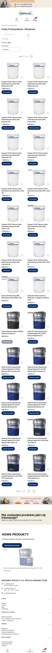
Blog (2, 607)
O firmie (3, 605)
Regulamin (4, 628)
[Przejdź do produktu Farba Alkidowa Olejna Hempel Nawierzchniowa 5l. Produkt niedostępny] (13, 320)
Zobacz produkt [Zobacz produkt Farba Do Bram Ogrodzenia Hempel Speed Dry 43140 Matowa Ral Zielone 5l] (8, 448)
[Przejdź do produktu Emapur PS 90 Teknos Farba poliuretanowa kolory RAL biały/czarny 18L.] (13, 70)
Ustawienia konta (6, 644)
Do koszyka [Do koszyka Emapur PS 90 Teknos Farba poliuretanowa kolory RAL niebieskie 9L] (32, 163)
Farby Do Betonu (9, 34)
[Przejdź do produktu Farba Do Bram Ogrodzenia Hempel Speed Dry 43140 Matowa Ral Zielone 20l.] (39, 391)
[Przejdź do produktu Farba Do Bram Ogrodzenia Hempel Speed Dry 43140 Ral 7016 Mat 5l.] (39, 427)
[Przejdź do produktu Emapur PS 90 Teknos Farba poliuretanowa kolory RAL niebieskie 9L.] (39, 142)
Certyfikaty (4, 609)
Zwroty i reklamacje (7, 620)
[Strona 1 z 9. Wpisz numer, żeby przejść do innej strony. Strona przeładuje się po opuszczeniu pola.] (24, 56)
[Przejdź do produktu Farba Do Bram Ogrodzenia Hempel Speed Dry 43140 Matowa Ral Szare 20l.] (13, 391)
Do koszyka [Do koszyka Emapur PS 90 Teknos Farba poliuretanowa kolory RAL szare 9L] (32, 199)
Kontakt (3, 603)
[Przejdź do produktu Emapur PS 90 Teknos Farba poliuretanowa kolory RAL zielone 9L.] (39, 213)
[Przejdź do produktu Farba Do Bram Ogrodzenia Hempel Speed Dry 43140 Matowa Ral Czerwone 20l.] (13, 356)
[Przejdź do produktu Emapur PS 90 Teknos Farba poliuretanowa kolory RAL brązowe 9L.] (39, 106)
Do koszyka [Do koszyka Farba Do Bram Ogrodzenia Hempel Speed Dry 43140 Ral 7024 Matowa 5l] (32, 484)
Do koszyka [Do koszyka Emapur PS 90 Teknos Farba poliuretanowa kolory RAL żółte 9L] (32, 270)
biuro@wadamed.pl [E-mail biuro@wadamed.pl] (10, 593)
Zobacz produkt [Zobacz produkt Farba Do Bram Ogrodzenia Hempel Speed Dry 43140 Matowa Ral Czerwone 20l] (8, 377)
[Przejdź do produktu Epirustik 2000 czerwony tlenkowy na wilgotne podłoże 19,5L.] (39, 284)
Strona (20, 56)
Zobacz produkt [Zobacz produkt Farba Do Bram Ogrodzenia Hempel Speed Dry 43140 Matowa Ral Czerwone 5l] (34, 377)
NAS (10, 520)
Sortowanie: (5, 46)
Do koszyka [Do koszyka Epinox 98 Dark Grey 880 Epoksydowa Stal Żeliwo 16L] (6, 306)
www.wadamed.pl (9, 25)
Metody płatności (6, 617)
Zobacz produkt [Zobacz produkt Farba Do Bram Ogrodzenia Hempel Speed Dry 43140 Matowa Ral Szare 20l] (8, 413)
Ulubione (4, 645)
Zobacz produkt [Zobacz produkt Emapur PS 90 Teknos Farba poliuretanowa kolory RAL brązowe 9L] (34, 128)
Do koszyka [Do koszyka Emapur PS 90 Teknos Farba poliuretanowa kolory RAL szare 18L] (6, 199)
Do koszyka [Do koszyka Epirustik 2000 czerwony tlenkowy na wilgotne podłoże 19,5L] (32, 306)
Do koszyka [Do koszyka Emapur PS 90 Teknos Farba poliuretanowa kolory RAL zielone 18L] (6, 235)
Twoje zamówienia (7, 642)
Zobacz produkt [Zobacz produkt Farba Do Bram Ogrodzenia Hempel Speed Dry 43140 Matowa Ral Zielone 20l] (34, 413)
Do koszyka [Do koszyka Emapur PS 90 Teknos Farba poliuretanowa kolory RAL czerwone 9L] (6, 270)
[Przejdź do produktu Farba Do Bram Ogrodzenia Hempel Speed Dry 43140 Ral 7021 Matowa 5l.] (13, 463)
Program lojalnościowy (8, 632)
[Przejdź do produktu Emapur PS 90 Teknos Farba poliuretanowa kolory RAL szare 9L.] (39, 177)
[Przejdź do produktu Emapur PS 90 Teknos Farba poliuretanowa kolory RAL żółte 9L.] (39, 249)
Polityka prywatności (7, 630)
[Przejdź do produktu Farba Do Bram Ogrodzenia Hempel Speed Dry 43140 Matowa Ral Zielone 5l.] (13, 427)
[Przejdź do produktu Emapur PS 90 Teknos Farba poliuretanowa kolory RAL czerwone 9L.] (13, 249)
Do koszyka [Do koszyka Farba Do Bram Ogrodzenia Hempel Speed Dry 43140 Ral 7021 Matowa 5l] (6, 484)
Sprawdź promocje (12, 545)
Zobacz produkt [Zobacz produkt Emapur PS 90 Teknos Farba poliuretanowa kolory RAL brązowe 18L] (8, 128)
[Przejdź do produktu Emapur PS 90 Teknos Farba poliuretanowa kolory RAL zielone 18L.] (13, 213)
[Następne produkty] (29, 491)
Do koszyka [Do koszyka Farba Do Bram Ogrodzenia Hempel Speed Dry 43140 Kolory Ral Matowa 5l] (32, 342)
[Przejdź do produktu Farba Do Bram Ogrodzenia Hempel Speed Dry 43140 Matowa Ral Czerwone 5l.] (39, 356)
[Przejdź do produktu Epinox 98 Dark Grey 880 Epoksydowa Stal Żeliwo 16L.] (13, 284)
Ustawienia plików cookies (9, 634)
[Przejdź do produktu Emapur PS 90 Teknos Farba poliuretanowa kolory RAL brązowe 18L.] (13, 106)
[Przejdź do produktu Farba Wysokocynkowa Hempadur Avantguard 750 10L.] (26, 557)
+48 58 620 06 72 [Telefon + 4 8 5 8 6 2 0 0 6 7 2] (9, 588)
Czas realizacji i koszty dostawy (11, 618)
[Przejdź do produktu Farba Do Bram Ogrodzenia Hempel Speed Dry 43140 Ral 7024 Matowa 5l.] (39, 463)
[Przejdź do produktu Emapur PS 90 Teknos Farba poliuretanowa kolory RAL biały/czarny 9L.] (39, 70)
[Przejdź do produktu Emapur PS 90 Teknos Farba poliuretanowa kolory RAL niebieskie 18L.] (13, 142)
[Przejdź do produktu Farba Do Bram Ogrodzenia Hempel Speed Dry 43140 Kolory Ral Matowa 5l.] (39, 320)
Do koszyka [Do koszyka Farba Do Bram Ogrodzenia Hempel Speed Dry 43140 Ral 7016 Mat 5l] (32, 448)
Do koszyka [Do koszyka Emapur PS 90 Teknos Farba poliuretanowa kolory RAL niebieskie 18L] (6, 163)
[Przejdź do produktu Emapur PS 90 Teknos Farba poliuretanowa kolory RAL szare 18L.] (13, 177)
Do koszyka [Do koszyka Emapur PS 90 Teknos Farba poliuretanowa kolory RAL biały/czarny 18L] (6, 92)
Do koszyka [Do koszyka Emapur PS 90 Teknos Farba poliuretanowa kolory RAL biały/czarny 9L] (32, 92)
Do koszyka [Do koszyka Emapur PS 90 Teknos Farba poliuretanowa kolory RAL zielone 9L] (32, 235)
